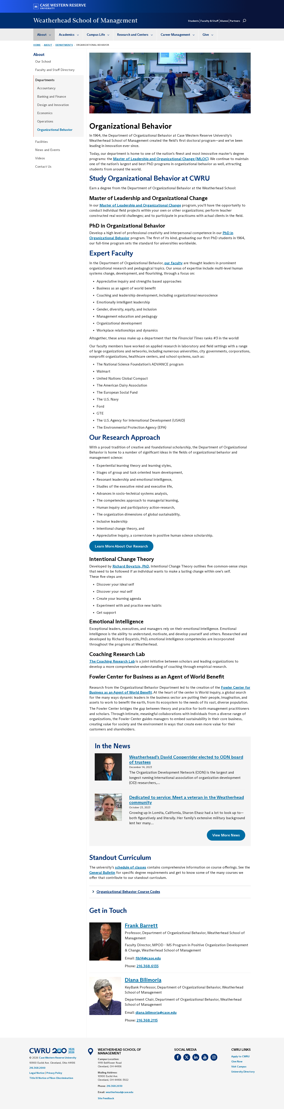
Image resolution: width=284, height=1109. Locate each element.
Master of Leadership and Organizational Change (140, 205)
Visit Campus (238, 1066)
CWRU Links (241, 1050)
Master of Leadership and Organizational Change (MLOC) (160, 159)
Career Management (180, 34)
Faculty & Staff (209, 21)
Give (209, 34)
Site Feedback (106, 1098)
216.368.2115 (147, 1020)
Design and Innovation (53, 105)
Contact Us (43, 167)
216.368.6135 (148, 966)
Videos (40, 158)
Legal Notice (36, 1073)
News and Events (47, 150)
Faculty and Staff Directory (55, 70)
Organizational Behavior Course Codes (128, 891)
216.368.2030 (114, 1086)
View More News (226, 835)
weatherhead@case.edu (119, 1092)
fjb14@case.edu (148, 958)
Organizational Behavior (54, 130)
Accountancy (46, 88)
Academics (71, 34)
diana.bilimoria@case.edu (156, 1012)
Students (193, 21)
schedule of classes (130, 867)
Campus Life (100, 34)
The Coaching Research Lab (112, 661)
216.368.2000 (37, 1067)
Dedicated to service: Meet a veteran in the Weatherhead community (186, 800)
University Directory (243, 1071)
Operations (45, 121)
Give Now (236, 1061)
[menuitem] (44, 34)
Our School (43, 62)
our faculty (173, 263)
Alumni (224, 21)
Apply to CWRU (240, 1056)
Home (37, 45)
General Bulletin (102, 872)
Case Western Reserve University (57, 1057)
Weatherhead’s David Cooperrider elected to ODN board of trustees (186, 759)
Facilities (41, 142)
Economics (45, 113)
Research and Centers (137, 34)
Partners (235, 21)
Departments (64, 45)
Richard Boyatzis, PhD (130, 566)
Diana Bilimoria (143, 980)
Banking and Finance (51, 97)
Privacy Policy (54, 1073)
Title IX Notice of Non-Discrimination (51, 1078)
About (46, 34)
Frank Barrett (141, 925)
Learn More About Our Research (121, 546)
